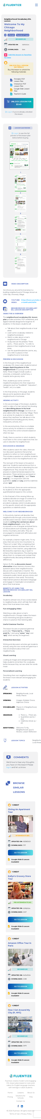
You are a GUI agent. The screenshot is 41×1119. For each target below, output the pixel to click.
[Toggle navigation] (36, 5)
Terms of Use (15, 1114)
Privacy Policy (26, 1114)
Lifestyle (11, 35)
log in (8, 767)
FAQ (31, 1097)
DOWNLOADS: (13, 49)
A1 (5, 35)
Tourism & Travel (23, 35)
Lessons (20, 1093)
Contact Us (20, 1101)
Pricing (10, 1097)
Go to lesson (20, 853)
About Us (30, 1093)
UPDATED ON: (13, 44)
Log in (8, 112)
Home (10, 1093)
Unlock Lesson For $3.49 (19, 102)
